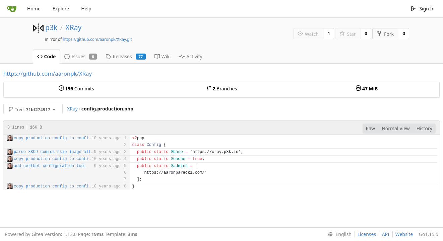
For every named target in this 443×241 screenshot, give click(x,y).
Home (34, 8)
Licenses (367, 234)
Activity (190, 56)
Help (86, 8)
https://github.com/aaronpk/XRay (47, 73)
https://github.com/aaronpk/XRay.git (97, 39)
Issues (80, 56)
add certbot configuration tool (50, 166)
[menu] (338, 234)
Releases (125, 56)
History (424, 128)
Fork (385, 34)
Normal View (396, 128)
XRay (73, 27)
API (385, 234)
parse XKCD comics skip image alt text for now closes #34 (81, 152)
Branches (221, 88)
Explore (61, 8)
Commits (76, 88)
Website (404, 234)
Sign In (422, 8)
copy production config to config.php (57, 138)
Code (46, 56)
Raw (370, 128)
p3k (51, 27)
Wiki (162, 56)
